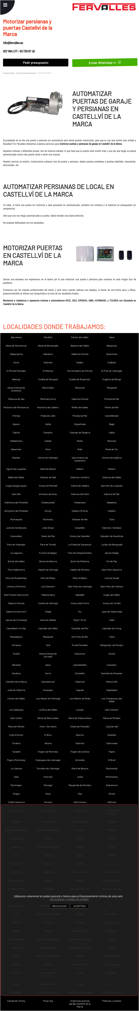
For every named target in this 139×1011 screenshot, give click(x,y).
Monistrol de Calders (48, 407)
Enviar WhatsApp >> (105, 62)
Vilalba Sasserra (16, 802)
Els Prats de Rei (80, 636)
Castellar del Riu (79, 628)
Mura (48, 449)
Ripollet (16, 457)
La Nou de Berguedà (111, 544)
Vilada (48, 611)
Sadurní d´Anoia (16, 603)
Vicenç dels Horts (80, 603)
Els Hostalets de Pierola (79, 370)
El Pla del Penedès (16, 370)
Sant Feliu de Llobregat (80, 586)
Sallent (79, 468)
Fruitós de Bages (48, 552)
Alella (48, 424)
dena (48, 664)
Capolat (80, 690)
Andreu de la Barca (111, 457)
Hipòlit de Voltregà (48, 569)
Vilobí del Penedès (80, 726)
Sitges (16, 793)
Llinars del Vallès (16, 698)
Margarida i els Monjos (111, 645)
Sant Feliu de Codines (111, 586)
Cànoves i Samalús (111, 527)
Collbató (111, 362)
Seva (48, 793)
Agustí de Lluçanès (16, 468)
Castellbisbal (111, 415)
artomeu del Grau (48, 494)
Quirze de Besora (48, 561)
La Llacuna (16, 768)
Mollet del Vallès (80, 407)
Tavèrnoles (112, 743)
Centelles (80, 673)
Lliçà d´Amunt (16, 734)
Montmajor (16, 785)
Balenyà (16, 379)
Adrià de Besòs (48, 468)
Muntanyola (16, 519)
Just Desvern (48, 586)
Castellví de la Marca (16, 681)
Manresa (111, 440)
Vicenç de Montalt (48, 485)
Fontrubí (48, 776)
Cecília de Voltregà (48, 603)
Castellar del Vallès (48, 628)
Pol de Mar (111, 561)
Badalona (111, 502)
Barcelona (16, 337)
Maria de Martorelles (48, 718)
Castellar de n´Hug (111, 628)
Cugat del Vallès (111, 594)
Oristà (112, 793)
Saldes (79, 362)
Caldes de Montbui (80, 569)
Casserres (80, 653)
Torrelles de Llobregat (47, 768)
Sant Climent (111, 709)
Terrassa (16, 645)
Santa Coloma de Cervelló (48, 655)
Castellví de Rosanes (111, 673)
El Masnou (48, 370)
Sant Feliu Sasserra (112, 569)
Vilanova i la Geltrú (80, 477)
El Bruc (48, 734)
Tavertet (79, 743)
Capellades (111, 690)
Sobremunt (112, 785)
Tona (111, 519)
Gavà (111, 337)
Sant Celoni (16, 718)
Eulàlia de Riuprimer (79, 379)
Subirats (48, 362)
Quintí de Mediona (80, 561)
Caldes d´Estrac (80, 510)
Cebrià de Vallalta (80, 485)
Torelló (16, 653)
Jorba (80, 776)
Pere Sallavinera (16, 569)
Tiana (112, 636)
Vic (79, 611)
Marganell (112, 387)
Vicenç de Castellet (80, 536)
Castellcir (112, 664)
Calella (48, 440)
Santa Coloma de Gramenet (16, 389)
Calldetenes (16, 440)
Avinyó (48, 510)
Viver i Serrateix (48, 726)
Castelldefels (80, 664)
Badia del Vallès (16, 477)
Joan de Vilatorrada (111, 611)
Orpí (80, 793)
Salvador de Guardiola (111, 536)
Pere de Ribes (48, 578)
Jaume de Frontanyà (16, 619)
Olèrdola (16, 664)
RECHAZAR (59, 906)
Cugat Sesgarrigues (16, 485)
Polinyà (16, 415)
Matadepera (16, 636)
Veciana (48, 802)
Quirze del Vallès (16, 561)
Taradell (16, 751)
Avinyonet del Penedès (16, 510)
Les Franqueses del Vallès (111, 700)
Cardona (16, 673)
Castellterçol (48, 681)
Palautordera (48, 594)
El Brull (111, 760)
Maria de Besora (79, 768)
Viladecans (80, 502)
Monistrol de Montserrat (16, 407)
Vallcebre (48, 354)
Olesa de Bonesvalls (48, 345)
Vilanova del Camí (80, 494)
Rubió (80, 440)
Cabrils (16, 432)
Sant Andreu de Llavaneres (80, 459)
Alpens (16, 424)
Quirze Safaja (111, 552)
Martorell (80, 387)
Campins (48, 432)
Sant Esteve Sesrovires (16, 594)
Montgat (48, 785)
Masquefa (48, 636)
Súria (16, 362)
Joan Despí (48, 527)
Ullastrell (80, 681)
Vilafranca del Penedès (16, 502)
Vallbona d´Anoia (79, 354)
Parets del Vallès (79, 337)
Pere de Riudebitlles (16, 578)
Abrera (48, 743)
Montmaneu (112, 776)
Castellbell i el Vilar (16, 628)
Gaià (16, 776)
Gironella (80, 760)
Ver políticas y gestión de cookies (69, 899)
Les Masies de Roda (80, 698)
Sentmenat (112, 768)
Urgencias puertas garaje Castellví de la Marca (79, 1003)
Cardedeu (48, 690)
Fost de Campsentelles (80, 552)
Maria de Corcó (48, 398)
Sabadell (79, 594)
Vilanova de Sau (16, 398)
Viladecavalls (48, 502)
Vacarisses (111, 354)
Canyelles (80, 527)
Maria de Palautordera (79, 718)
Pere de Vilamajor (16, 544)
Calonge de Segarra (80, 432)
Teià (48, 645)
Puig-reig (48, 1000)
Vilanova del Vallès (111, 477)
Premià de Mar (111, 398)
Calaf (111, 619)
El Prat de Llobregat (111, 370)
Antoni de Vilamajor (48, 457)
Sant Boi (16, 494)
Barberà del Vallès (80, 345)
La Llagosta (16, 552)
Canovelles (16, 536)
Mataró (111, 468)
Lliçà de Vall (112, 726)
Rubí (80, 449)
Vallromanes (79, 802)
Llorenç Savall (112, 578)
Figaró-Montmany (16, 760)
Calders (112, 510)
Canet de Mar (48, 536)
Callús (112, 432)
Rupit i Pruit (80, 619)
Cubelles (111, 734)
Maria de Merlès (16, 726)
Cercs (48, 673)
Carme (111, 653)
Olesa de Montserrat (16, 345)
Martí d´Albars (80, 578)
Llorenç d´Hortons (16, 586)
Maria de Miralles (111, 718)
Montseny (48, 519)
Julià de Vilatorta (16, 690)
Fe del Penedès (80, 645)
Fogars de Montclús (48, 751)
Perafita (48, 337)
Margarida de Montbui (80, 785)
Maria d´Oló (111, 681)
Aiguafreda (80, 424)
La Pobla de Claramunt (79, 544)
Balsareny (112, 345)
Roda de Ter (112, 449)
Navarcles (16, 449)
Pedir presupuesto (35, 62)
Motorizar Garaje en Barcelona (26, 73)
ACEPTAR (79, 906)
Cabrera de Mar (112, 494)
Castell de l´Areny (16, 1000)
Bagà (111, 424)
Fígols (112, 751)
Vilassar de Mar (80, 519)
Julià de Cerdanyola (16, 527)
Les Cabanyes (16, 709)
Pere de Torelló (48, 544)
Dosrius (80, 734)
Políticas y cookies (111, 1000)
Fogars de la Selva (80, 751)
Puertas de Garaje (9, 73)
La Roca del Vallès (48, 709)
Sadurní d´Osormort (16, 611)
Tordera (16, 743)
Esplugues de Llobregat (48, 760)
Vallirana (111, 802)
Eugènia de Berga (112, 379)
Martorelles (48, 387)
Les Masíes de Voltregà (48, 698)
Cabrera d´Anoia (80, 398)
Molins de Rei (112, 407)
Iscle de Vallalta (48, 619)
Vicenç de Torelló (112, 603)
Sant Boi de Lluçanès (112, 485)
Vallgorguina (16, 354)
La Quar (80, 709)
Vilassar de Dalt (48, 477)
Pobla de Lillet (48, 415)
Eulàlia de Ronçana (48, 379)
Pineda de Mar (80, 415)
